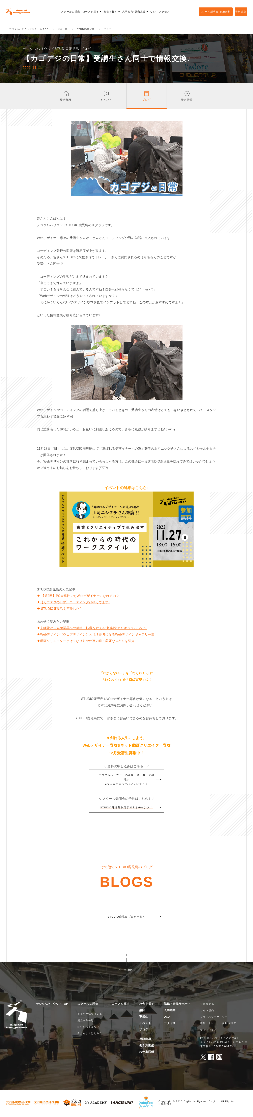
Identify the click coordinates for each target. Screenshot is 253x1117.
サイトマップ (208, 1030)
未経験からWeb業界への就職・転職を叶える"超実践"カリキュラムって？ (93, 629)
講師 (142, 1011)
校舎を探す (146, 1005)
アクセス (170, 1024)
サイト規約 (207, 1011)
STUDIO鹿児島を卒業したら (62, 610)
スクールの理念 (88, 1005)
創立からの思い (86, 1021)
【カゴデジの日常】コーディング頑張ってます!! (75, 603)
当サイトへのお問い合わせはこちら (222, 1043)
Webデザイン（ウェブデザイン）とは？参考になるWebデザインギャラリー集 (97, 635)
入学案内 (170, 1011)
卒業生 (143, 1017)
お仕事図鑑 (146, 1053)
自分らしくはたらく (89, 1034)
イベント (145, 1024)
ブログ (143, 1030)
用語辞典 (145, 1040)
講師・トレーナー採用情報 (216, 1024)
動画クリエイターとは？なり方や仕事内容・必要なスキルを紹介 (87, 642)
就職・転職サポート (177, 1005)
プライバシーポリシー (214, 1018)
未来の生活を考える (89, 1015)
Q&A (167, 1017)
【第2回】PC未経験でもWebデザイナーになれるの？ (80, 597)
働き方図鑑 (146, 1046)
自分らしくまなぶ (88, 1028)
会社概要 (205, 1005)
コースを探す (121, 1005)
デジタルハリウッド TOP (52, 1005)
